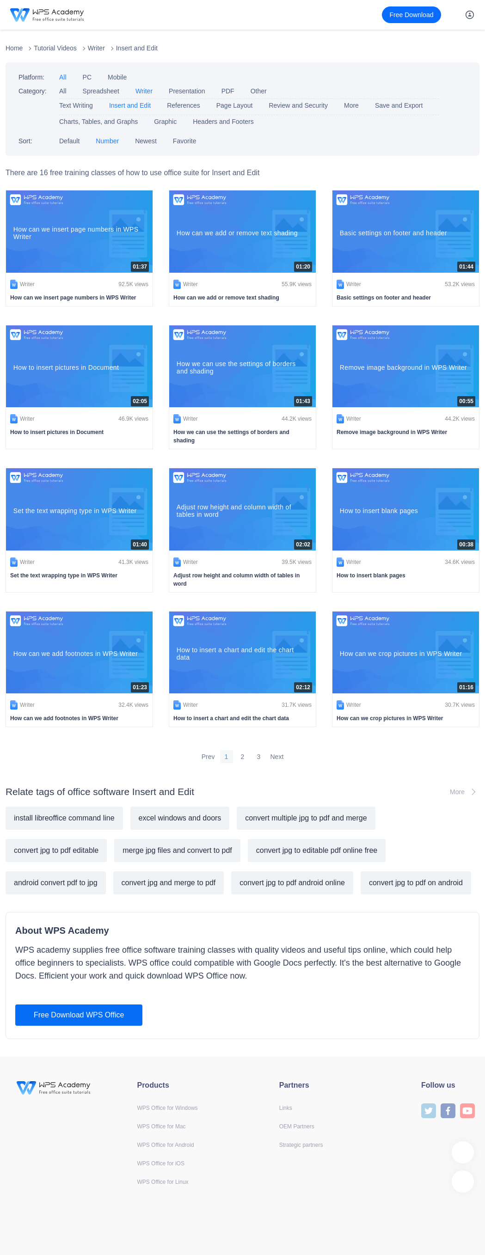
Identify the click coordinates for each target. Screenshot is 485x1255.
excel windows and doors (180, 818)
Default (69, 141)
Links (285, 1108)
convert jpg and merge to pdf (169, 883)
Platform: (31, 77)
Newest (146, 141)
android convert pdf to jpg (56, 883)
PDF (227, 91)
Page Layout (234, 105)
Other (259, 91)
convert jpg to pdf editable (56, 850)
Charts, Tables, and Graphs (98, 121)
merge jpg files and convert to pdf (177, 850)
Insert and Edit (137, 48)
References (183, 105)
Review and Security (298, 105)
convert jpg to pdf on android (416, 883)
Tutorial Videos (55, 48)
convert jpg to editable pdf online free (316, 850)
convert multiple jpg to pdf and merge (306, 818)
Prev (208, 756)
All (63, 77)
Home (14, 48)
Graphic (165, 121)
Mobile (117, 77)
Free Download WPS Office (79, 1015)
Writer (96, 48)
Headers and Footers (223, 121)
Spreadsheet (101, 91)
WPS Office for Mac (161, 1126)
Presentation (187, 91)
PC (87, 77)
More (351, 105)
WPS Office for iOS (160, 1163)
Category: (32, 91)
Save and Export (399, 105)
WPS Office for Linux (162, 1182)
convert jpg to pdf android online (292, 883)
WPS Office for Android (165, 1145)
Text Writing (76, 105)
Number (107, 141)
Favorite (184, 141)
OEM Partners (296, 1126)
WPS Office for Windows (167, 1108)
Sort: (25, 141)
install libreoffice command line (64, 818)
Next (277, 756)
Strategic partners (301, 1145)
